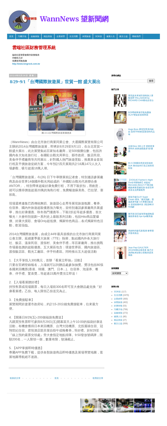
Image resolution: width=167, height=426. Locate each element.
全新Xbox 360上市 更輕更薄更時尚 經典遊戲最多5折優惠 (141, 148)
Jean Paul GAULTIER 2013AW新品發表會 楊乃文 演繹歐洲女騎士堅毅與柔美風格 (140, 251)
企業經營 (61, 36)
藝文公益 (123, 36)
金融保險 (35, 36)
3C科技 (98, 36)
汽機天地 (22, 36)
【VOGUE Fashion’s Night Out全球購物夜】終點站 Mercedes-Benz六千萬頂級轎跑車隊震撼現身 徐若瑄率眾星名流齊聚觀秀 (141, 185)
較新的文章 (15, 378)
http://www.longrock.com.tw (26, 64)
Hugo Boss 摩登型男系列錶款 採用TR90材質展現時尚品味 (141, 132)
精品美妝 (48, 36)
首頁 (11, 36)
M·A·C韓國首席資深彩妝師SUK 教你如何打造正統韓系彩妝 (141, 165)
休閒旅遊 (86, 36)
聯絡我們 (136, 36)
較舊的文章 (98, 378)
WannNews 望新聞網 (74, 19)
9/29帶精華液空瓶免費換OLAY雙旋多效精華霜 (139, 113)
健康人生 (110, 36)
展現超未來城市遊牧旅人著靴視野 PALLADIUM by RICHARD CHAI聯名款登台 (141, 98)
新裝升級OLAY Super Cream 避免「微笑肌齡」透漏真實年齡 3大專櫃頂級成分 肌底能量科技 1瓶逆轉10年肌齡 (141, 202)
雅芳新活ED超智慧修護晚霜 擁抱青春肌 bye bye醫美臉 (141, 215)
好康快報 (118, 306)
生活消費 (73, 36)
